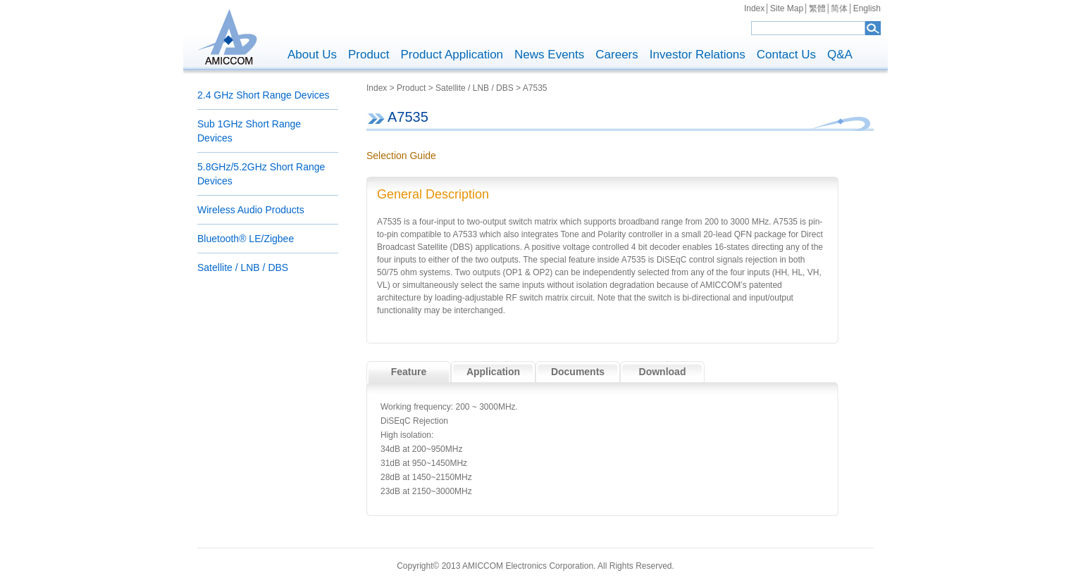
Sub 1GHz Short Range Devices (249, 131)
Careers (616, 54)
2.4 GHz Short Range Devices (263, 95)
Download (662, 371)
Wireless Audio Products (250, 209)
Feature (409, 371)
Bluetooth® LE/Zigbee (245, 238)
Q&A (840, 54)
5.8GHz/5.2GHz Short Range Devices (261, 174)
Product (369, 54)
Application (493, 371)
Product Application (452, 54)
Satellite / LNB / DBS (242, 267)
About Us (312, 54)
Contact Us (786, 54)
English (867, 8)
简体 (839, 8)
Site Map (786, 8)
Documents (578, 371)
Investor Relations (697, 54)
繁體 (817, 8)
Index (754, 8)
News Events (549, 54)
